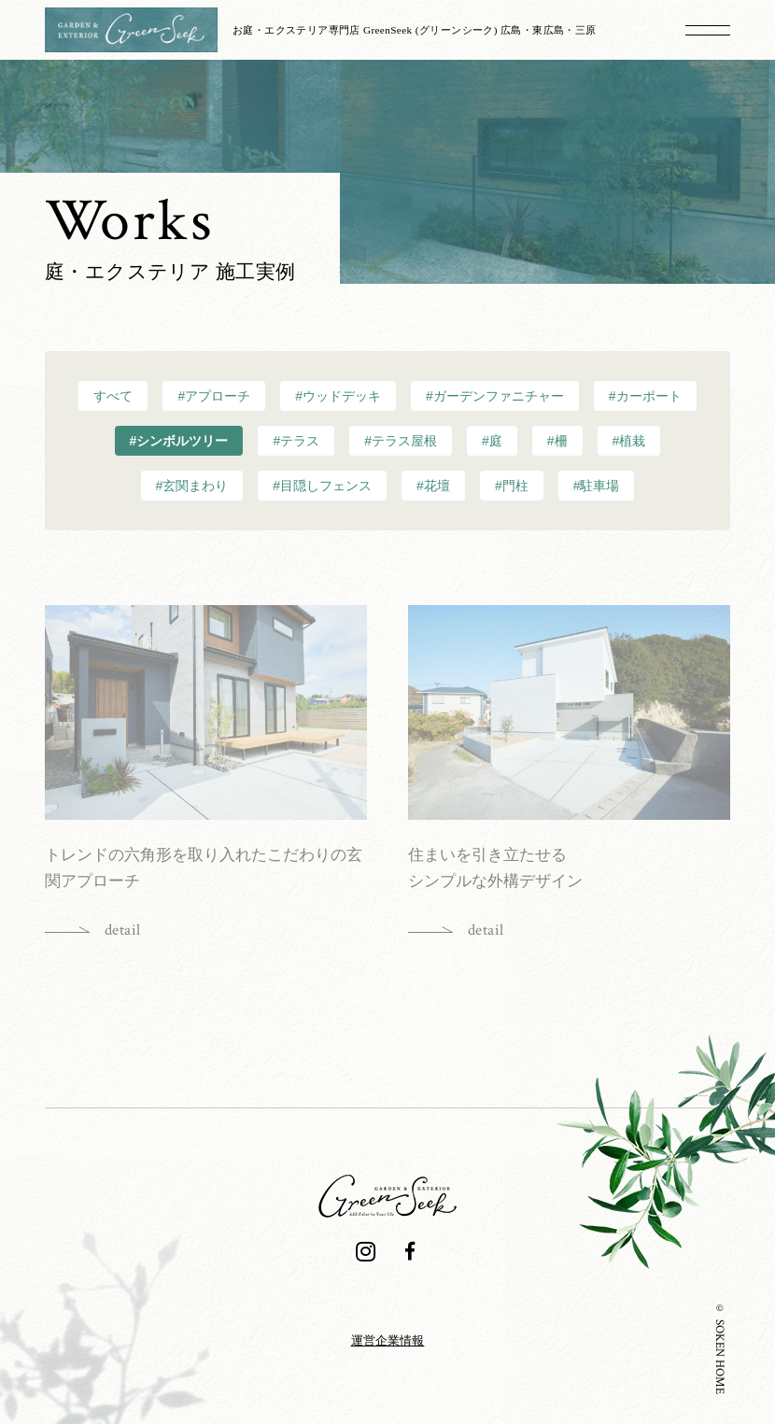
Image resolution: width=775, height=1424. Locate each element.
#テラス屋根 (400, 440)
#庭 (492, 440)
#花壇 (433, 485)
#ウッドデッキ (338, 395)
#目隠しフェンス (322, 485)
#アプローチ (213, 395)
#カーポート (645, 395)
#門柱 (511, 485)
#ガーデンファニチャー (495, 395)
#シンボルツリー (179, 440)
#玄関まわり (192, 485)
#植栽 (629, 440)
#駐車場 (596, 485)
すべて (113, 395)
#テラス (296, 440)
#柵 (557, 440)
